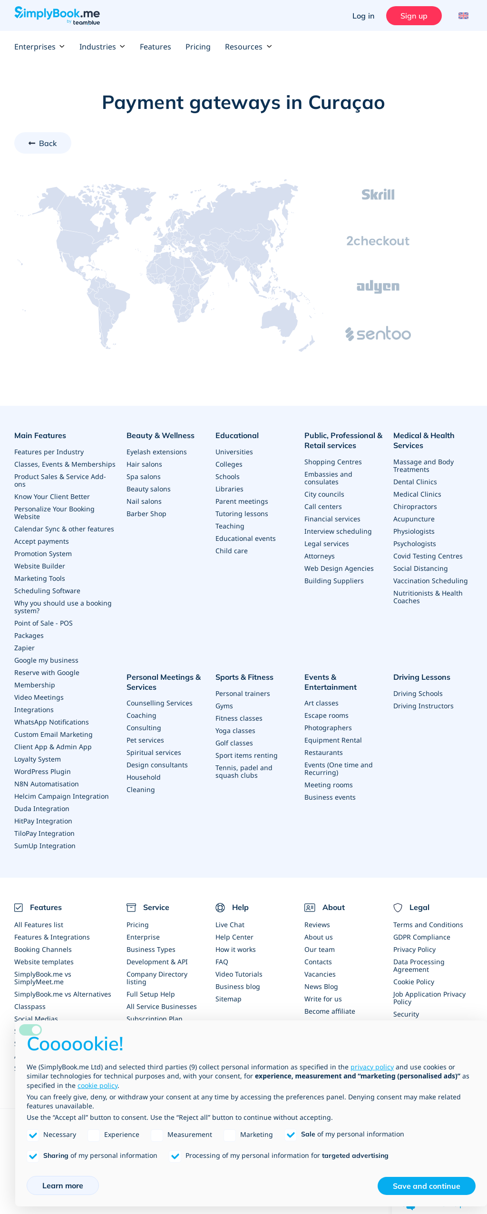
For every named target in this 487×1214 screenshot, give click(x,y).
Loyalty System (37, 759)
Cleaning (141, 789)
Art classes (321, 702)
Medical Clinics (417, 494)
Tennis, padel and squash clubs (244, 771)
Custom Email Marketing (53, 734)
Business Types (151, 949)
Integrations (34, 709)
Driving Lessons (421, 677)
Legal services (326, 543)
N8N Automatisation (46, 783)
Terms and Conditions (428, 924)
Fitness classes (239, 718)
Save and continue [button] (426, 1186)
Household (144, 777)
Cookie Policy (413, 981)
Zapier (24, 647)
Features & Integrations (52, 936)
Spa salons (144, 476)
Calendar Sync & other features (64, 528)
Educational (237, 435)
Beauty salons (149, 488)
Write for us (323, 998)
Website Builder (39, 565)
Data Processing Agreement (419, 965)
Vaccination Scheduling (430, 580)
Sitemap (228, 998)
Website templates (44, 961)
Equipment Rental (333, 739)
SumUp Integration (45, 845)
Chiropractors (415, 506)
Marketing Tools (39, 578)
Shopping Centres (333, 461)
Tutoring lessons (241, 513)
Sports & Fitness (244, 677)
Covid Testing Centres (428, 555)
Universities (234, 451)
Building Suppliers (334, 580)
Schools (227, 476)
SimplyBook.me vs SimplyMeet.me (42, 977)
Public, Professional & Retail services (343, 440)
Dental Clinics (415, 481)
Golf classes (234, 742)
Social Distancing (420, 568)
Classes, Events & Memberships (65, 464)
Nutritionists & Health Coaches (428, 596)
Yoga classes (235, 730)
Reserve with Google (46, 672)
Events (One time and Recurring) (338, 768)
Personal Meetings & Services (164, 682)
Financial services (332, 518)
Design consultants (157, 764)
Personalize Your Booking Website (54, 512)
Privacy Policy (414, 949)
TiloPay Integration (44, 833)
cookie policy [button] (97, 1085)
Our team (319, 949)
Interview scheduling (338, 531)
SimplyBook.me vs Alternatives (62, 994)
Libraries (229, 488)
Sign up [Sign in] (414, 15)
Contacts (318, 961)
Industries (102, 46)
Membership (34, 684)
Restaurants (323, 752)
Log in (363, 15)
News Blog (321, 986)
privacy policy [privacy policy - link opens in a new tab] (372, 1066)
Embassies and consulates (328, 478)
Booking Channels (43, 949)
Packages (29, 635)
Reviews (317, 924)
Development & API (157, 961)
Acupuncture (414, 518)
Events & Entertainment (330, 682)
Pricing (198, 46)
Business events (330, 797)
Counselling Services (160, 702)
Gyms (224, 705)
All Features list (38, 924)
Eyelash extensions (157, 451)
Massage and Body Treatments (423, 465)
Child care (231, 550)
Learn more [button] (62, 1185)
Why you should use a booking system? (63, 606)
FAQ (221, 961)
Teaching (229, 525)
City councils (324, 494)
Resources (248, 46)
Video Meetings (39, 697)
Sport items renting (246, 755)
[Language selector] (462, 15)
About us (318, 936)
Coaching (141, 715)
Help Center (234, 936)
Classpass (30, 1006)
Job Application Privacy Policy (429, 997)
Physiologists (414, 531)
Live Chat (229, 924)
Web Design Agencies (339, 568)
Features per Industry (49, 451)
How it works (235, 949)
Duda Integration (41, 808)
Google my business (46, 660)
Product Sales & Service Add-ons (60, 480)
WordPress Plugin (42, 771)
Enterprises (39, 46)
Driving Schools (418, 693)
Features (155, 46)
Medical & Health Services (424, 440)
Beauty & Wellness (161, 435)
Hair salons (144, 464)
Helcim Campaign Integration (61, 796)
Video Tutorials (239, 974)
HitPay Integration (43, 820)
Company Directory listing (157, 977)
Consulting (144, 727)
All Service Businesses (162, 1006)
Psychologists (414, 543)
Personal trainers (242, 693)
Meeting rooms (328, 784)
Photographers (328, 727)
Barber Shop (146, 513)
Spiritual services (154, 752)
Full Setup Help (151, 994)
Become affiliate (329, 1011)
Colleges (229, 464)
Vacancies (320, 974)
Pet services (145, 739)
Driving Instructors (423, 705)
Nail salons (144, 501)
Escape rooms (326, 715)
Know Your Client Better (52, 496)
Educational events (245, 538)
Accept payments (41, 541)
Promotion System (43, 553)
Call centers (323, 506)
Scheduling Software (47, 590)
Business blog (237, 986)
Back (48, 143)
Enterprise (143, 936)
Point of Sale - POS (43, 622)
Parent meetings (241, 501)
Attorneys (319, 555)
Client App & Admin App (53, 746)
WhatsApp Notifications (51, 721)
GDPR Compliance (421, 936)
